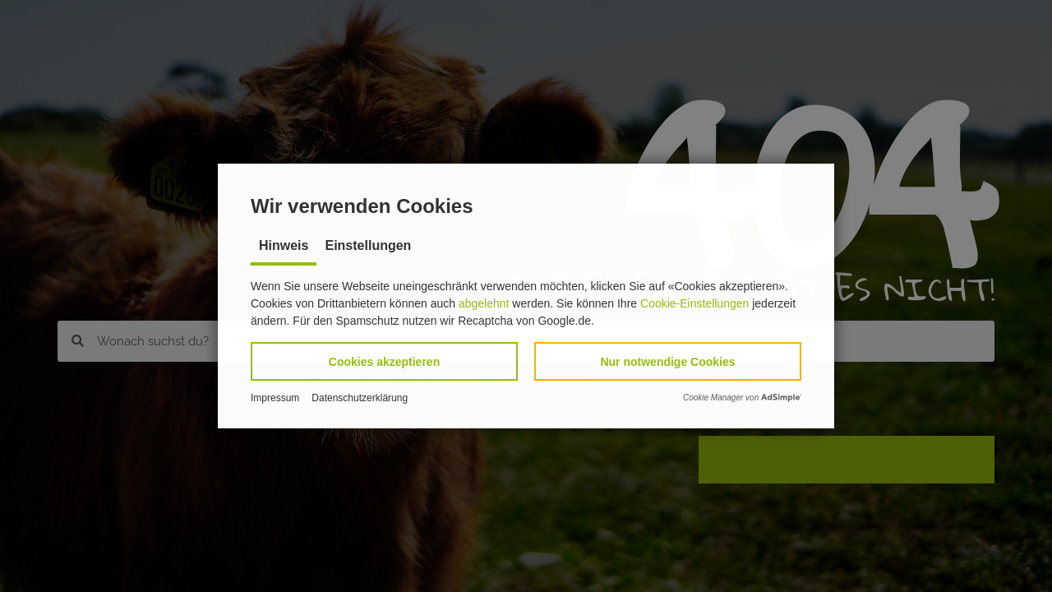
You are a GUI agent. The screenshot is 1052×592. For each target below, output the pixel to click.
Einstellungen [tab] (368, 245)
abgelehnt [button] (484, 303)
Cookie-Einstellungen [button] (694, 303)
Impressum (275, 398)
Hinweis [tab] (283, 245)
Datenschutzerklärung (359, 398)
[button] (384, 361)
